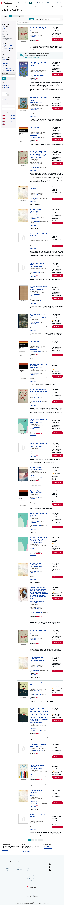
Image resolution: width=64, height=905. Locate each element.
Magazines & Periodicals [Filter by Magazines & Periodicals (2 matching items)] (8, 28)
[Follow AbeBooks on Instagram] (50, 870)
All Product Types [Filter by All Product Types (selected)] (6, 24)
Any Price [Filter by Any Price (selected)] (4, 84)
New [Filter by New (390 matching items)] (4, 43)
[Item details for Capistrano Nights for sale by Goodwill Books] (23, 134)
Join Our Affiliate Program (20, 867)
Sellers (52, 6)
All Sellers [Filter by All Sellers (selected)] (5, 113)
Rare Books (25, 6)
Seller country (5, 108)
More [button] (34, 92)
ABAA (40, 615)
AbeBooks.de (13, 893)
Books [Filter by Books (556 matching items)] (5, 26)
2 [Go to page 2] (13, 16)
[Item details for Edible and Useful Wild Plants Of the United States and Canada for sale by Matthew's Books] (23, 103)
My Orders (8, 870)
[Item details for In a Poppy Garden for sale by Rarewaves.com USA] (23, 474)
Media (28, 866)
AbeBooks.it (28, 893)
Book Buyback (19, 869)
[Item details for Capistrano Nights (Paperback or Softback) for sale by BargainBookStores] (23, 370)
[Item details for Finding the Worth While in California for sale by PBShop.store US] (23, 771)
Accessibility (29, 880)
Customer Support (41, 866)
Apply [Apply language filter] (3, 78)
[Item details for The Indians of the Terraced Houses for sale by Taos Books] (23, 637)
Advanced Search (4, 6)
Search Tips (46, 846)
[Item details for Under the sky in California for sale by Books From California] (23, 748)
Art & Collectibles (35, 6)
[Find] (30, 3)
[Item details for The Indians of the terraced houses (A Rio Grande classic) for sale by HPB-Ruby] (23, 34)
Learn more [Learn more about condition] (9, 41)
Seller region (4, 106)
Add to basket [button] (57, 39)
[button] (62, 22)
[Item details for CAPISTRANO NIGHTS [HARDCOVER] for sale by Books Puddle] (23, 796)
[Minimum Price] (4, 93)
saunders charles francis (12, 12)
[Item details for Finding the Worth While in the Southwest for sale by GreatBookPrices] (23, 426)
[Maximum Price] (4, 95)
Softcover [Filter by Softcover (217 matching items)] (6, 59)
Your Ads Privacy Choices (30, 876)
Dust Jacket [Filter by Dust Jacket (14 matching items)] (6, 66)
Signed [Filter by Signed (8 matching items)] (4, 65)
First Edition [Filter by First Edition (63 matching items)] (6, 63)
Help (61, 2)
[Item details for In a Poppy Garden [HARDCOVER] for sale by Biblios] (23, 569)
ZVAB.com (60, 893)
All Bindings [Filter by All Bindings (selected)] (5, 56)
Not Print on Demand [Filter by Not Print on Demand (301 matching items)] (8, 70)
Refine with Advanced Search (27, 12)
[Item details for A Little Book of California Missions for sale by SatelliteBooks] (23, 819)
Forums (28, 870)
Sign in (43, 2)
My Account (49, 2)
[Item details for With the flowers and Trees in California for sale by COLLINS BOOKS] (23, 293)
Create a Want (5, 850)
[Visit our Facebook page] (50, 864)
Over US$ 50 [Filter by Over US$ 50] (5, 89)
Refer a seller (19, 871)
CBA (40, 300)
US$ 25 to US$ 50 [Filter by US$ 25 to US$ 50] (6, 87)
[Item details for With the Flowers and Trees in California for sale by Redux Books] (23, 321)
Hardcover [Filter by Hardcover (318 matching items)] (6, 57)
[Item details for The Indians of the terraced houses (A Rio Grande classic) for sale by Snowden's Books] (23, 396)
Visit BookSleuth (26, 851)
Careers (28, 868)
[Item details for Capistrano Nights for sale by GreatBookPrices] (23, 348)
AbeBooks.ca (44, 893)
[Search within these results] (40, 22)
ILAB (43, 615)
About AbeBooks (30, 863)
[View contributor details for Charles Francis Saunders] (36, 30)
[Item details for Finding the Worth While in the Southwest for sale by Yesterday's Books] (23, 237)
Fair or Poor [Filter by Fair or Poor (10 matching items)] (6, 50)
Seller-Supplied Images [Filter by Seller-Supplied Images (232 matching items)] (8, 68)
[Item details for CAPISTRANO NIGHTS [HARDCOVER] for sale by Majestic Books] (23, 663)
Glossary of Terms (48, 848)
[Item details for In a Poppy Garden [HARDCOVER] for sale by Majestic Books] (23, 215)
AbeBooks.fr (21, 893)
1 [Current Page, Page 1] (10, 16)
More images (23, 111)
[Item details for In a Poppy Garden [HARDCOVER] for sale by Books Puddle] (23, 192)
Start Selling (60, 6)
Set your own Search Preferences (51, 849)
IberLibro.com (52, 893)
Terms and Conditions (50, 899)
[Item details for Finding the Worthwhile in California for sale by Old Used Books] (23, 267)
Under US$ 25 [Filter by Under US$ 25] (5, 85)
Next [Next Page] (20, 16)
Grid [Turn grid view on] (36, 19)
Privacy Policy (30, 872)
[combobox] (23, 3)
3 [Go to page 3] (16, 16)
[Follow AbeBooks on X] (50, 867)
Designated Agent (30, 878)
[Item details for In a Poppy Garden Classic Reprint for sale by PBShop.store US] (23, 689)
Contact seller (33, 41)
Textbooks (45, 6)
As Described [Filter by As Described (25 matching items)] (6, 51)
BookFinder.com (32, 896)
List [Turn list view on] (31, 19)
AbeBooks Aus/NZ (36, 893)
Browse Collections (16, 6)
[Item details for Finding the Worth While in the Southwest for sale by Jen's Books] (23, 447)
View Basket (8, 872)
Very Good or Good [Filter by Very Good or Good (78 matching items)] (7, 48)
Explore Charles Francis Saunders (33, 57)
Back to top (32, 858)
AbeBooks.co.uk (5, 893)
